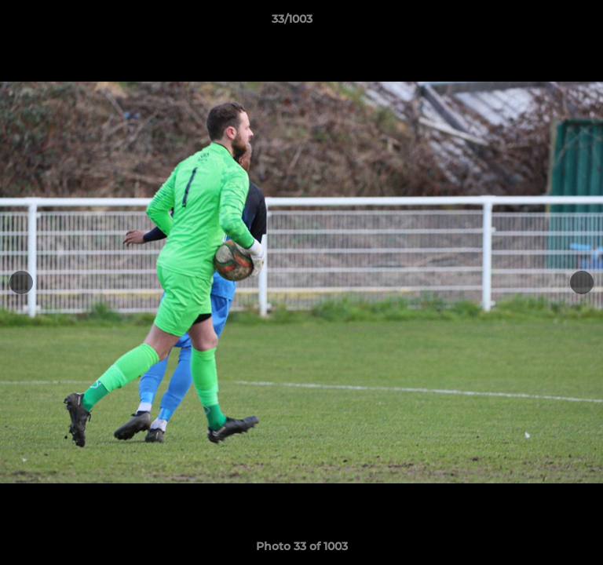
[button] (546, 23)
